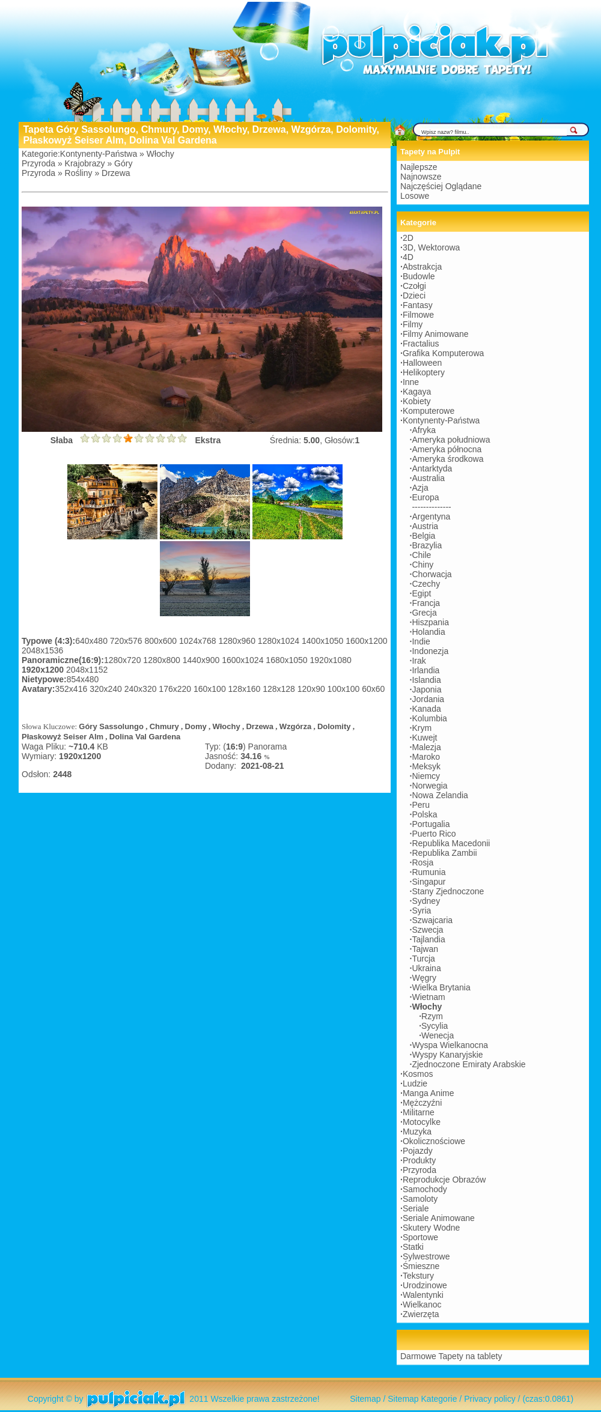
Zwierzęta (421, 1314)
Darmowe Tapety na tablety (451, 1356)
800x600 (161, 641)
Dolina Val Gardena (145, 736)
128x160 (245, 689)
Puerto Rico (434, 833)
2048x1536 (42, 650)
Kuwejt (424, 737)
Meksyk (426, 766)
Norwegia (429, 785)
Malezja (426, 747)
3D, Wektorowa (431, 247)
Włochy (160, 154)
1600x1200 (366, 641)
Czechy (426, 584)
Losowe (414, 196)
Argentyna (431, 516)
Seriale (416, 1208)
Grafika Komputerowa (443, 353)
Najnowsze (420, 176)
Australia (428, 478)
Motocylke (422, 1122)
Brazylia (427, 545)
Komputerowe (428, 411)
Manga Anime (428, 1093)
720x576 (127, 641)
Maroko (426, 757)
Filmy (413, 324)
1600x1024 (244, 660)
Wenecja (437, 1035)
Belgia (423, 536)
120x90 (312, 689)
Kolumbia (429, 718)
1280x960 (237, 641)
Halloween (422, 363)
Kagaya (417, 391)
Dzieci (414, 295)
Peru (421, 805)
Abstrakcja (422, 266)
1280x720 (123, 660)
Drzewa (116, 173)
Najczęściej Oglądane (440, 186)
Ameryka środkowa (447, 459)
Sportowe (420, 1237)
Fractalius (421, 343)
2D (408, 238)
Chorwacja (431, 574)
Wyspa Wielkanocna (450, 1045)
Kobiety (417, 401)
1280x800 (162, 660)
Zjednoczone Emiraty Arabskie (468, 1064)
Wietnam (428, 997)
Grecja (424, 612)
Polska (424, 814)
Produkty (419, 1160)
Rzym (432, 1016)
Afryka (424, 430)
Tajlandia (428, 939)
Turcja (423, 958)
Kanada (426, 709)
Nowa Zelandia (440, 795)
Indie (421, 641)
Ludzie (415, 1083)
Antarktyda (432, 468)
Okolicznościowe (434, 1141)
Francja (426, 603)
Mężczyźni (422, 1102)
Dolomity (334, 726)
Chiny (422, 564)
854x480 (83, 679)
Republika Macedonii (451, 843)
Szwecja (427, 930)
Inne (411, 382)
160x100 (211, 689)
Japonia (426, 689)
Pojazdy (418, 1151)
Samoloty (420, 1199)
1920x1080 (331, 660)
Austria (425, 526)
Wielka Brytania (441, 987)
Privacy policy (490, 1399)
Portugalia (431, 824)
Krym (422, 728)
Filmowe (418, 315)
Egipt (421, 593)
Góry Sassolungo (111, 726)
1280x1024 (280, 641)
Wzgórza (295, 726)
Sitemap (365, 1399)
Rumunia (428, 872)
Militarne (419, 1112)
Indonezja (430, 651)
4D (408, 257)
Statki (413, 1247)
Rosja (422, 862)
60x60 (373, 689)
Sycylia (434, 1026)
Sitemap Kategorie (422, 1399)
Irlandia (425, 670)
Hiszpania (430, 622)
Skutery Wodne (431, 1227)
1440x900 (202, 660)
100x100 (345, 689)
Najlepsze (418, 167)
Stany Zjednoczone (448, 891)
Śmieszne (421, 1266)
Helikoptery (424, 372)
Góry (123, 163)
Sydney (426, 901)
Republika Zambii (444, 853)
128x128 (280, 689)
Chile (421, 555)
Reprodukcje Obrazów (444, 1179)
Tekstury (418, 1275)
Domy (196, 726)
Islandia (426, 680)
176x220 (176, 689)
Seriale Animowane (439, 1218)
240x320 (141, 689)
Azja (420, 487)
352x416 (72, 689)
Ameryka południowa (451, 439)
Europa (425, 497)
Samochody (425, 1189)
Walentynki (423, 1295)
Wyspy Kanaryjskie (447, 1054)
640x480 (92, 641)
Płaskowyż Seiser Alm (62, 736)
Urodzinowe (425, 1285)
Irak (419, 660)
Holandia (428, 632)
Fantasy (418, 305)
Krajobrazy (85, 163)
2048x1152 (87, 669)
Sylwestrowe (426, 1256)
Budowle (419, 276)
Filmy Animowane (436, 334)
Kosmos (418, 1074)
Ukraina (426, 968)
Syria (421, 910)
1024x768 (198, 641)
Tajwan (425, 949)
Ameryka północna (446, 449)
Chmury (164, 726)
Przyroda (38, 163)
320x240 (107, 689)
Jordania (428, 699)
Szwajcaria (432, 920)
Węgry (424, 978)
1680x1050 (288, 660)
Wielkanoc (422, 1304)
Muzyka (417, 1131)
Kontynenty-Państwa (98, 154)
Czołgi (414, 286)
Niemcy (426, 776)
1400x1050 (324, 641)
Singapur (428, 881)
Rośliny (79, 173)
